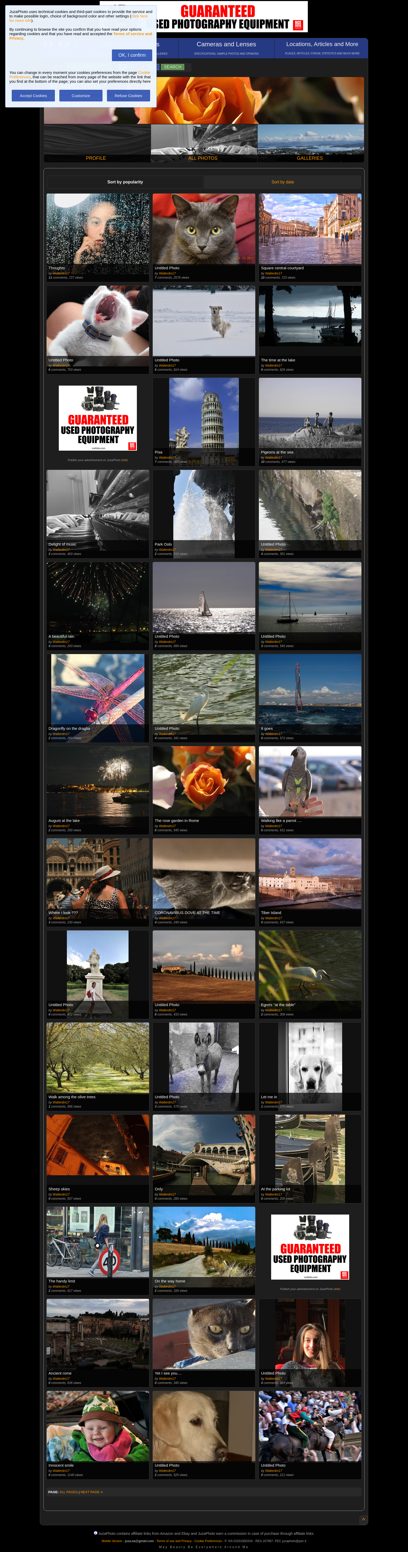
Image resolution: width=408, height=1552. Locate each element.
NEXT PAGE (91, 1492)
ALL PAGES (69, 1492)
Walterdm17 (61, 273)
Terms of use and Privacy (174, 1541)
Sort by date (283, 182)
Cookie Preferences (208, 1541)
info (124, 460)
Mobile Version (112, 1541)
